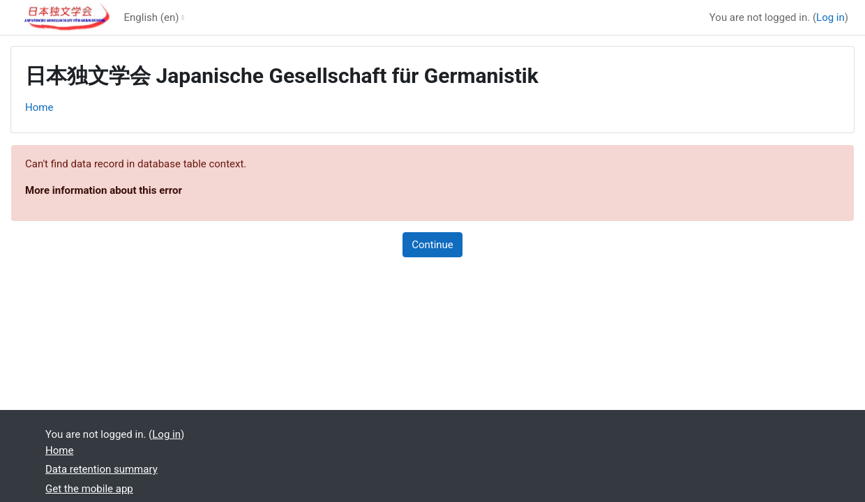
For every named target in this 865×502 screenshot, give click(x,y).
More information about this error (103, 190)
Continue (432, 244)
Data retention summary (101, 469)
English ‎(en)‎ (151, 17)
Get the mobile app (89, 488)
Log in (830, 17)
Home (39, 107)
